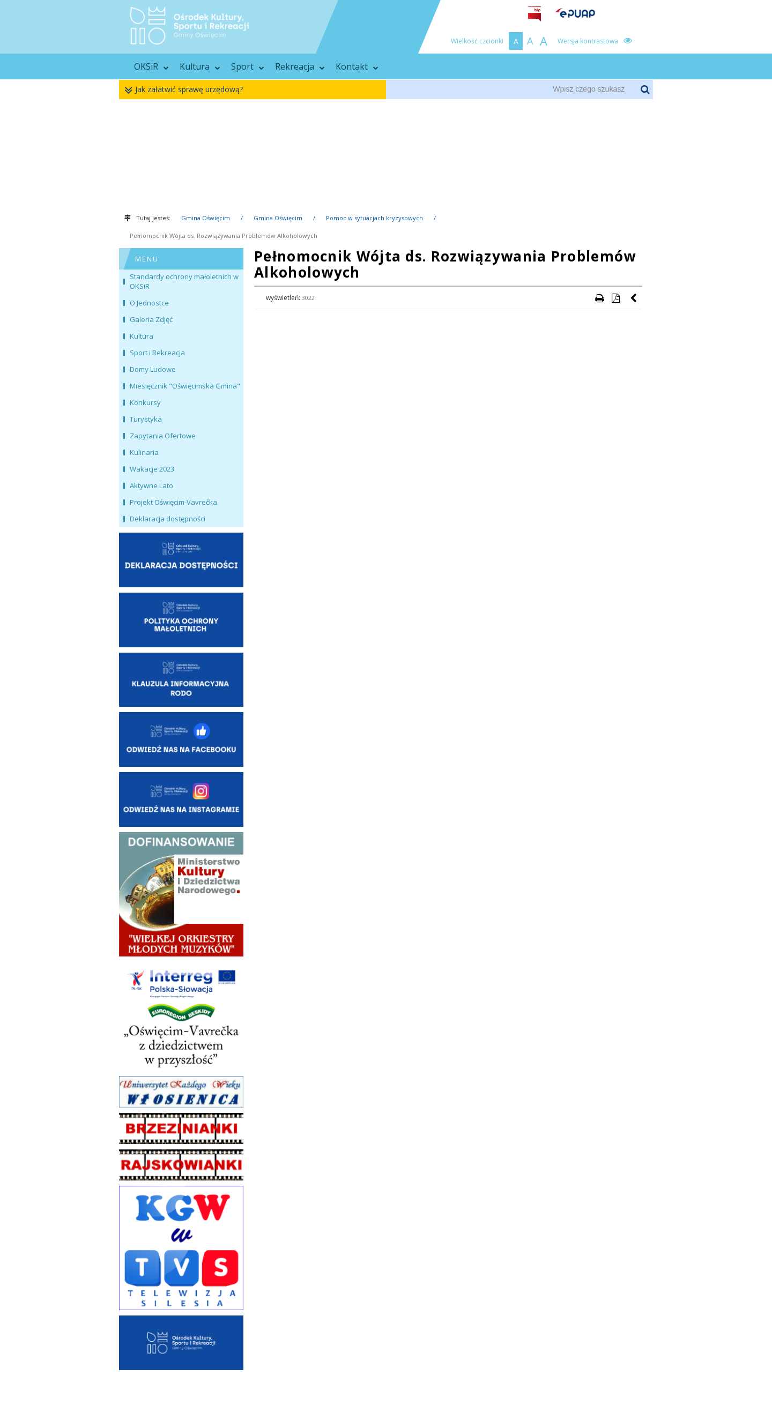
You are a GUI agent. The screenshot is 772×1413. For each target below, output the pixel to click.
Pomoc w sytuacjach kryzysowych (374, 218)
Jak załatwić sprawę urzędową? (186, 90)
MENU (147, 259)
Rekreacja (300, 66)
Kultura (200, 66)
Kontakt (357, 66)
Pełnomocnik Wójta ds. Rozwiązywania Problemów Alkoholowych (223, 235)
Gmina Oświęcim (205, 218)
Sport (247, 66)
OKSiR (151, 66)
